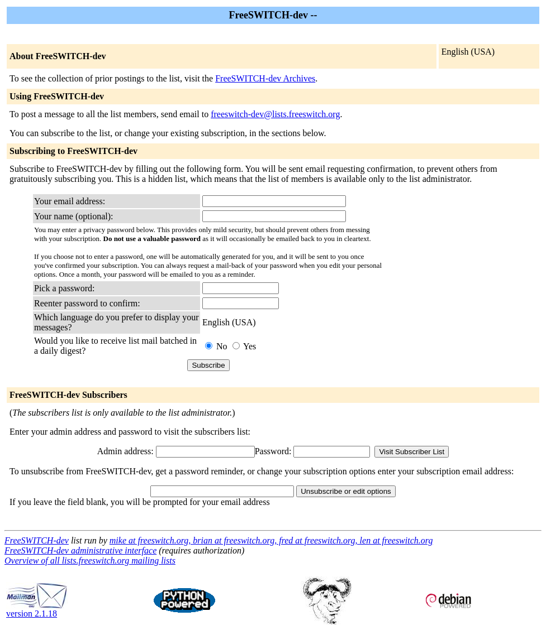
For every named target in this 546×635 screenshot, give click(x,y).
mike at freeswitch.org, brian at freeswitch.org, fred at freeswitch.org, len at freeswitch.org (271, 540)
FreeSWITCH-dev (36, 540)
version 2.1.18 (37, 609)
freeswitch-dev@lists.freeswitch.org (275, 114)
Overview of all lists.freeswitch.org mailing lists (89, 560)
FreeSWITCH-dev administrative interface (80, 550)
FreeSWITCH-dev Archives (265, 78)
